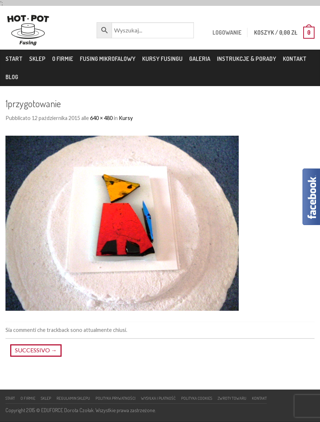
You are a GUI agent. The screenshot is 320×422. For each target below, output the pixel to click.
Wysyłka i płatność (158, 398)
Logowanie (226, 32)
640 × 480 (101, 118)
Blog (11, 77)
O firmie (62, 58)
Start (14, 58)
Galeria (199, 58)
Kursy (126, 118)
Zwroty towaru (232, 398)
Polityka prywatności (115, 398)
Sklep (37, 58)
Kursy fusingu (162, 58)
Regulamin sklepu (73, 398)
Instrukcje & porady (246, 58)
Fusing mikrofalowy (108, 58)
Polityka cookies (196, 398)
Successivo (36, 349)
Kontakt (295, 58)
